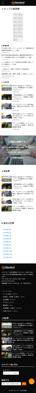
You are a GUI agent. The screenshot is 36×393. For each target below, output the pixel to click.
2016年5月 (7, 242)
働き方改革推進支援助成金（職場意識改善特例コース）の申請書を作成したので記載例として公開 (18, 56)
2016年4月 (7, 245)
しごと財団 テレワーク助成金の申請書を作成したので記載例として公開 (17, 63)
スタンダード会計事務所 (20, 390)
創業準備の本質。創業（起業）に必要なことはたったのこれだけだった (18, 75)
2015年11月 (7, 254)
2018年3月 (7, 235)
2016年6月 (7, 239)
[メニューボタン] (3, 2)
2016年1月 (7, 248)
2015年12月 (7, 251)
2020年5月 (7, 229)
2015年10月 (7, 257)
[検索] (24, 383)
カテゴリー (7, 370)
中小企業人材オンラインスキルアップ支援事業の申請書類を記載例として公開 (18, 49)
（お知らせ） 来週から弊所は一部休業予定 (15, 69)
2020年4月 (7, 232)
